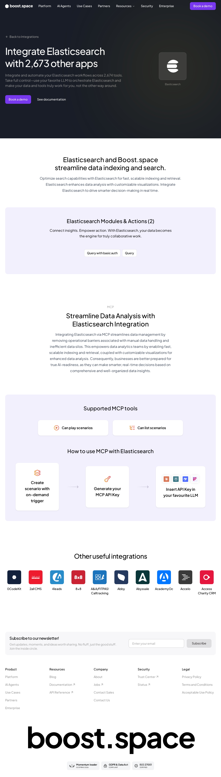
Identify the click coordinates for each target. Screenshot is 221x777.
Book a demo (202, 6)
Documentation (62, 684)
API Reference (61, 692)
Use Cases (84, 6)
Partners (104, 6)
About (98, 677)
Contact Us (102, 700)
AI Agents (64, 6)
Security (147, 6)
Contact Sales (104, 692)
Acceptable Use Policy (198, 692)
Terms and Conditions (197, 684)
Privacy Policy (191, 677)
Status (144, 684)
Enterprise (166, 6)
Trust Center (148, 677)
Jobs (99, 684)
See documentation (51, 99)
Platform (44, 6)
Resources (125, 6)
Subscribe (199, 643)
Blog (52, 677)
